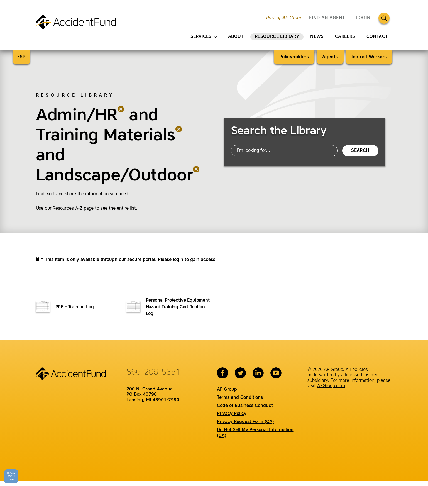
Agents (330, 57)
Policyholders (294, 57)
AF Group (227, 389)
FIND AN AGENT (327, 18)
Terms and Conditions (240, 397)
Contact (377, 37)
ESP (21, 57)
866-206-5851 (153, 372)
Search (360, 150)
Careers (345, 37)
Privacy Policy (231, 414)
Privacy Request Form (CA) (245, 422)
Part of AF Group (284, 18)
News (317, 37)
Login (363, 18)
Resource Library (277, 37)
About (236, 37)
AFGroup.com (331, 386)
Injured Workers (369, 57)
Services (203, 37)
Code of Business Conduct (245, 406)
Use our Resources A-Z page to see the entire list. (86, 208)
